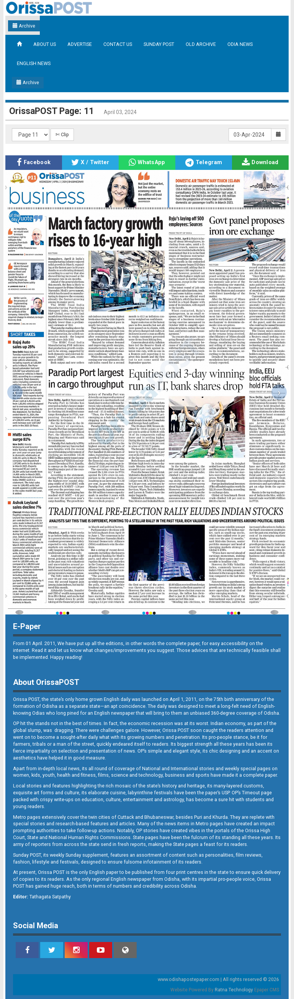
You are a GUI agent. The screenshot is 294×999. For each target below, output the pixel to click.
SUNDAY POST (159, 44)
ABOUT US (44, 44)
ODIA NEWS (240, 44)
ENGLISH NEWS (34, 63)
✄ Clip (62, 134)
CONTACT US (117, 44)
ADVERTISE (79, 44)
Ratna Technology (234, 989)
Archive (24, 26)
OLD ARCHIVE (201, 44)
